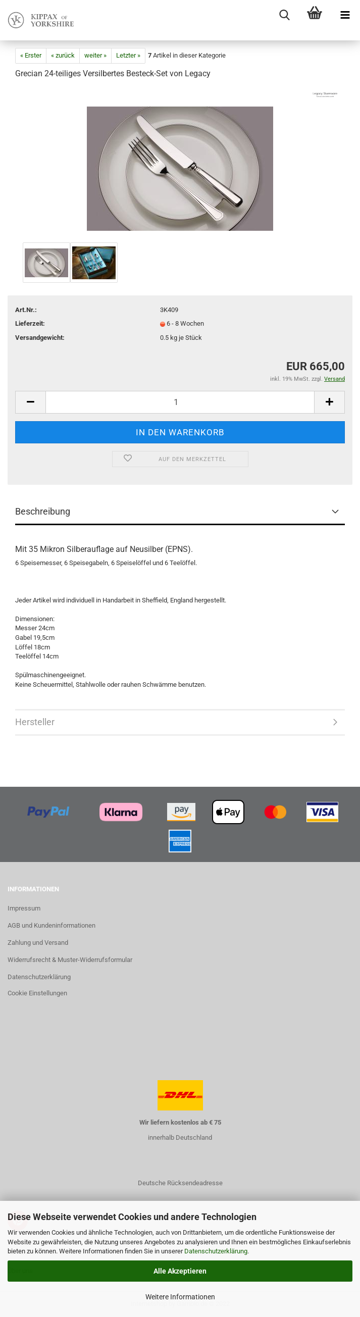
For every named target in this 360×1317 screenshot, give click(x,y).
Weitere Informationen (180, 1297)
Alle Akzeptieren (180, 1271)
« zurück (63, 55)
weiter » (95, 55)
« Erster (30, 55)
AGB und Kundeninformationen (51, 925)
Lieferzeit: (30, 323)
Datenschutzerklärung (215, 1251)
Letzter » (128, 55)
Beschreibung (42, 511)
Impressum (24, 908)
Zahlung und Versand (38, 942)
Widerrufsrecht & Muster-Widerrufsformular (70, 960)
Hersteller (35, 722)
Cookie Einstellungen (37, 993)
